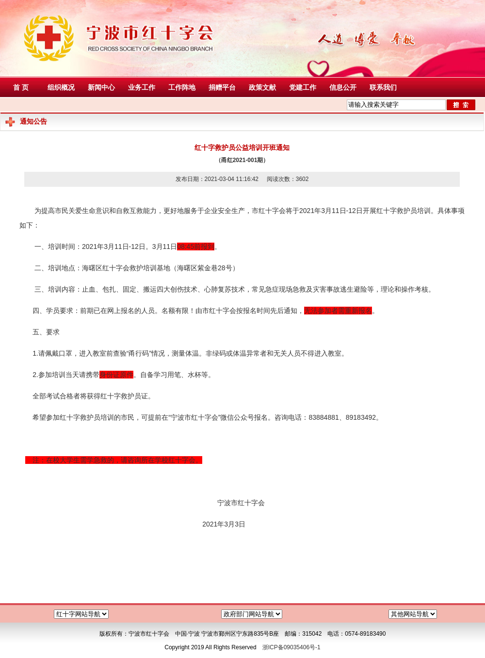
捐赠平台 (222, 87)
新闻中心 (101, 87)
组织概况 (61, 87)
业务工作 (141, 87)
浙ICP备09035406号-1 (291, 647)
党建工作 (302, 87)
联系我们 (383, 87)
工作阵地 (181, 87)
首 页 (21, 87)
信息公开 (342, 87)
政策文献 (262, 87)
